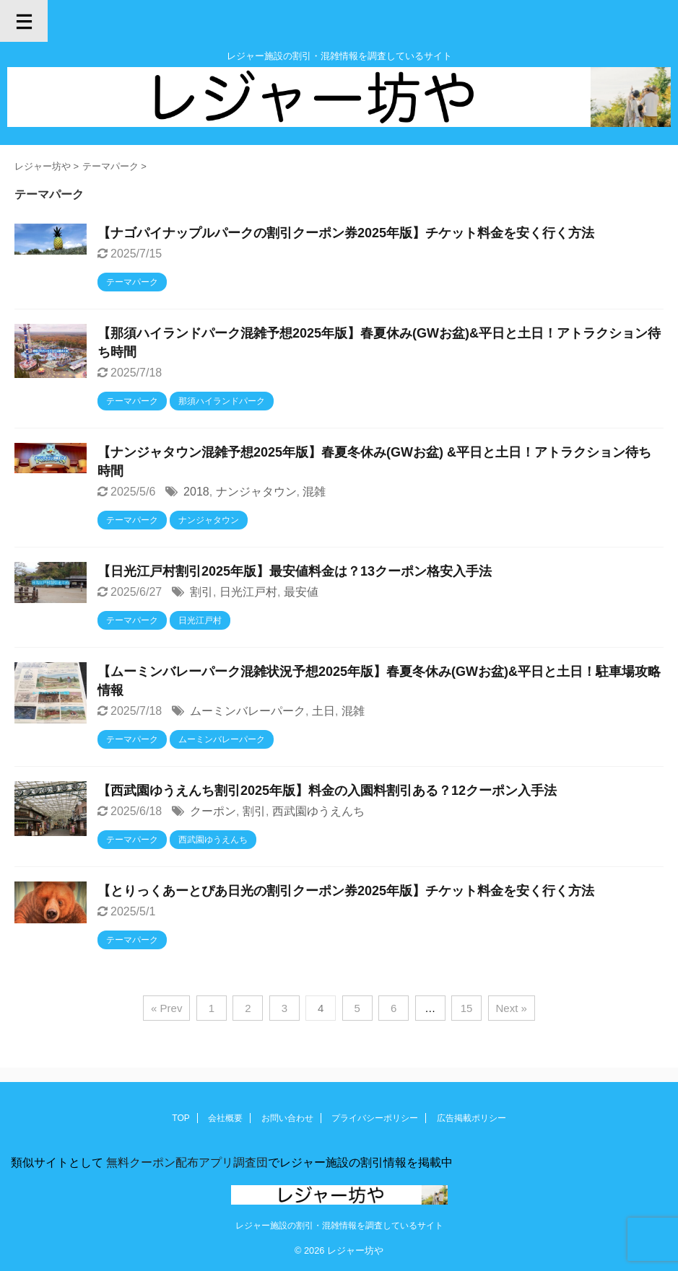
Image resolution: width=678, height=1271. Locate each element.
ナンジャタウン (256, 491)
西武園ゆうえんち (318, 811)
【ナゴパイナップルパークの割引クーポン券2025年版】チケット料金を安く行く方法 (345, 233)
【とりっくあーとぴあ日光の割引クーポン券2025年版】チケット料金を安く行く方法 (345, 891)
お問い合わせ (287, 1118)
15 (467, 1008)
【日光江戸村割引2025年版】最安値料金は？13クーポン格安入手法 (294, 571)
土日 (323, 711)
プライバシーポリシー (374, 1118)
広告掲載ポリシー (471, 1118)
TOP (180, 1118)
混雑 (314, 491)
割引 (201, 592)
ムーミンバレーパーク (247, 711)
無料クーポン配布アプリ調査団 (185, 1162)
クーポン (213, 811)
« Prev (166, 1008)
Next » (511, 1008)
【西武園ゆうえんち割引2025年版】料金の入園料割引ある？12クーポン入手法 (327, 790)
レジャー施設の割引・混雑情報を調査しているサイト (339, 1226)
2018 (196, 491)
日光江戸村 (248, 592)
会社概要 (225, 1118)
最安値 (301, 592)
